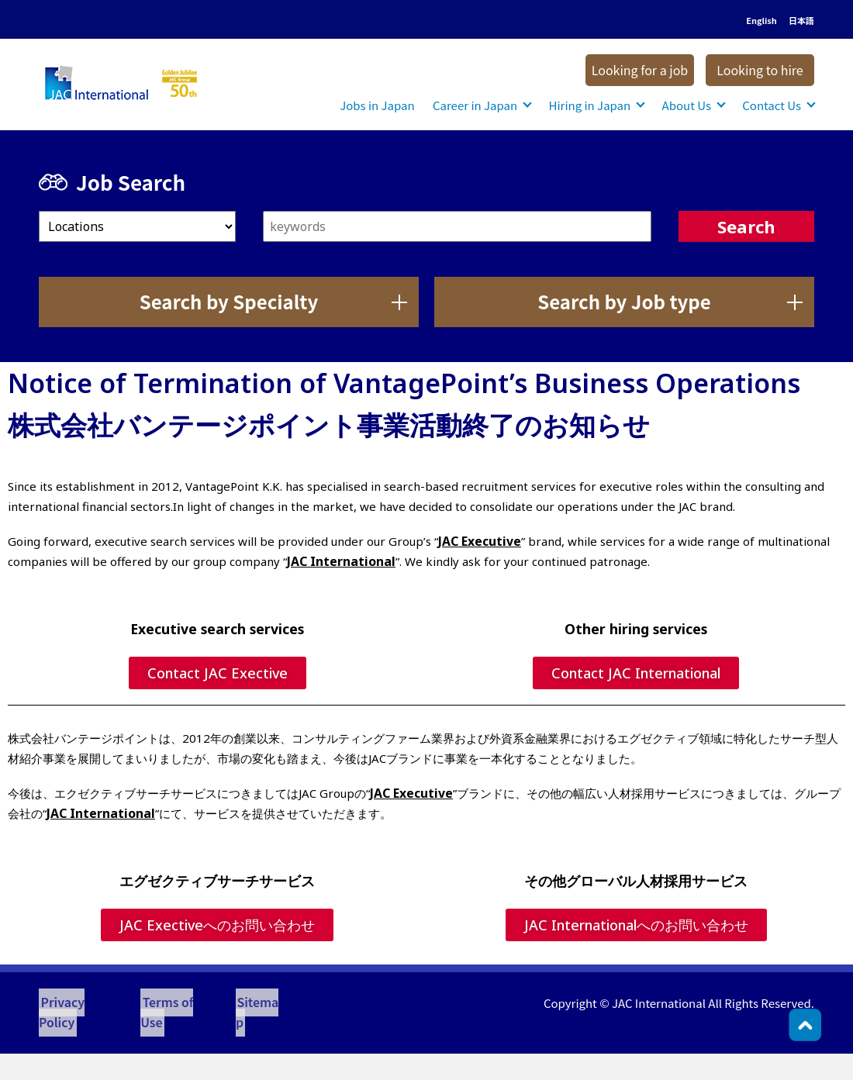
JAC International (338, 561)
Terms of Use (167, 1003)
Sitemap (244, 1003)
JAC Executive (478, 541)
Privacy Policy (76, 1003)
